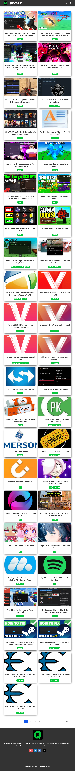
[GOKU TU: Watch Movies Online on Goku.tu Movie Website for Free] (20, 119)
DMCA (31, 758)
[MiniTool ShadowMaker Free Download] (20, 376)
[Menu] (70, 3)
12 (49, 721)
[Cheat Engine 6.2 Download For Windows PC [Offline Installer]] (54, 661)
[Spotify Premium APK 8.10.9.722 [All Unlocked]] (54, 565)
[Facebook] (39, 750)
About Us (6, 758)
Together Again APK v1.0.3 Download (55, 389)
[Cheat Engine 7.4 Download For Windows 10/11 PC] (20, 693)
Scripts (20, 39)
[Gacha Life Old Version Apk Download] (20, 532)
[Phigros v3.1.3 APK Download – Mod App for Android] (54, 532)
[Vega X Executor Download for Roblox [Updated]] (20, 597)
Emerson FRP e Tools (20, 451)
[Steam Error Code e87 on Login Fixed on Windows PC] (54, 629)
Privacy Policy (23, 758)
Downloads (53, 105)
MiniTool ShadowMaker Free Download (20, 389)
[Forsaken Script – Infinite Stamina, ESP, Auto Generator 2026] (54, 52)
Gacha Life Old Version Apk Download (20, 546)
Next (68, 721)
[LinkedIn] (35, 750)
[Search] (67, 3)
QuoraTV (15, 3)
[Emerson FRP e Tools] (20, 438)
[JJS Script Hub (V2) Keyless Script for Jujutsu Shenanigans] (20, 151)
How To (27, 266)
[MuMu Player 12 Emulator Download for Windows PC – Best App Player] (20, 565)
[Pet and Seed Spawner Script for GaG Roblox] (54, 183)
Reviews (51, 266)
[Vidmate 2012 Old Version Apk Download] (54, 312)
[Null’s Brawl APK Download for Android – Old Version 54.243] (54, 468)
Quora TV (36, 766)
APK (59, 105)
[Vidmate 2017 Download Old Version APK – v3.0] (54, 279)
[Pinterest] (31, 750)
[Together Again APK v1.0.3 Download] (54, 376)
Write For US (61, 758)
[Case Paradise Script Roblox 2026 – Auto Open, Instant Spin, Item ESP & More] (54, 20)
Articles (20, 138)
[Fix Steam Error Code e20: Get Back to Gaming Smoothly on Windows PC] (20, 629)
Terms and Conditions (49, 758)
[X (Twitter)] (44, 750)
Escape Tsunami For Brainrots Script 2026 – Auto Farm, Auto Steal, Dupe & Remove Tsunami (20, 67)
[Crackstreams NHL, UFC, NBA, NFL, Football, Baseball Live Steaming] (54, 597)
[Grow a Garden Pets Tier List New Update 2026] (20, 215)
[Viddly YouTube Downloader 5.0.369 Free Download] (54, 247)
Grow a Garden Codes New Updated (54, 228)
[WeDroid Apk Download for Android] (20, 468)
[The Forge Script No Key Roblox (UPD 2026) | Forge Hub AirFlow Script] (20, 183)
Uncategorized (55, 331)
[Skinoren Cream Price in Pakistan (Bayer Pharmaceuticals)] (20, 406)
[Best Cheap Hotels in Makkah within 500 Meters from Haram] (54, 500)
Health (20, 425)
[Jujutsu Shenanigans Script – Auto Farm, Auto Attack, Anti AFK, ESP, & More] (20, 20)
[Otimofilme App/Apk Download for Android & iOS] (20, 500)
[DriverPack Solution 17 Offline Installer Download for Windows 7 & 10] (20, 279)
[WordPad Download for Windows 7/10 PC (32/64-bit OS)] (54, 119)
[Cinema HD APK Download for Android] (54, 438)
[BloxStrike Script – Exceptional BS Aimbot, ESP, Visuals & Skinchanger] (20, 87)
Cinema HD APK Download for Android (54, 451)
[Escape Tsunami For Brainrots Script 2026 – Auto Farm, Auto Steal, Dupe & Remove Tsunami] (20, 52)
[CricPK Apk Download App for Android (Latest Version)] (54, 406)
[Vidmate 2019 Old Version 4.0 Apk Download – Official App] (20, 312)
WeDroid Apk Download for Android (20, 481)
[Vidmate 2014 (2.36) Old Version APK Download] (54, 344)
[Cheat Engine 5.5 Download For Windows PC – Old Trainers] (20, 661)
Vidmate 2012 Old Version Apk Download (54, 325)
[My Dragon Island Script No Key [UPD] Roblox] (54, 151)
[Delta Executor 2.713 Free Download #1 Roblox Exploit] (54, 87)
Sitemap (69, 758)
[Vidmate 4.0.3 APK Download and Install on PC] (20, 344)
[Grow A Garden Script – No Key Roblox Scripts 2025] (20, 247)
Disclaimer (38, 758)
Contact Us (14, 758)
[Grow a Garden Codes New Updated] (54, 215)
